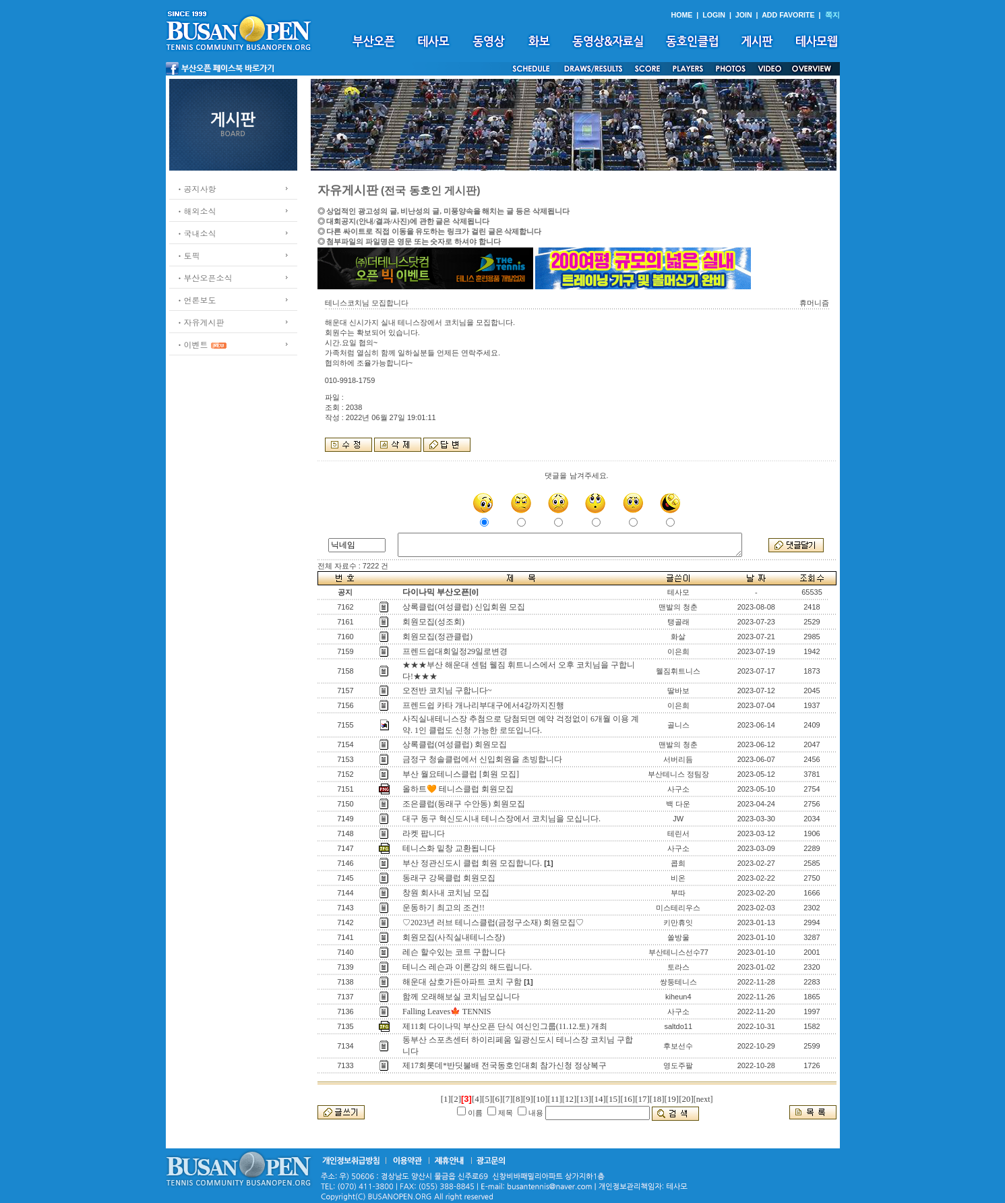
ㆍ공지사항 (196, 188)
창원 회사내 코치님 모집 (445, 893)
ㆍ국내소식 (196, 233)
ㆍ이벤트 (192, 344)
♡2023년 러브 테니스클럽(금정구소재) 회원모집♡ (493, 922)
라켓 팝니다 (423, 833)
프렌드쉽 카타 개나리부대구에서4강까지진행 (483, 705)
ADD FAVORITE (788, 15)
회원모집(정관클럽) (437, 636)
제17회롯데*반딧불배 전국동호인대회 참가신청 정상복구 (504, 1065)
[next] (703, 1099)
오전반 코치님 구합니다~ (447, 690)
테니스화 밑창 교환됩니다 (448, 848)
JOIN (743, 15)
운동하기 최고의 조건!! (443, 907)
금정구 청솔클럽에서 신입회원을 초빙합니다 (482, 759)
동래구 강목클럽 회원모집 (448, 878)
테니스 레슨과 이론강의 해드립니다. (467, 967)
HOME (681, 15)
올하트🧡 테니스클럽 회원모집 (458, 789)
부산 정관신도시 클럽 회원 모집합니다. (472, 863)
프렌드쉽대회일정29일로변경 (455, 651)
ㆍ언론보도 (196, 299)
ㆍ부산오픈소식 (204, 277)
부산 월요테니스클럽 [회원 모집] (460, 774)
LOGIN (713, 15)
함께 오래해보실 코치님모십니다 (461, 996)
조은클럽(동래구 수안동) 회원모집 (463, 804)
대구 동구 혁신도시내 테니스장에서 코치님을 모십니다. (501, 818)
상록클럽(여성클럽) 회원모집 (454, 744)
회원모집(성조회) (433, 621)
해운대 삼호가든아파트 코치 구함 (462, 982)
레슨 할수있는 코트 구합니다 (454, 952)
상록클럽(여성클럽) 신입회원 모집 (463, 607)
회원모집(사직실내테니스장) (453, 937)
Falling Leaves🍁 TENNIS (446, 1011)
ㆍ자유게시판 (200, 322)
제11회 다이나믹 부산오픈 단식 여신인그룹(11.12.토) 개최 (504, 1026)
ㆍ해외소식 (196, 210)
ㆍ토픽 (188, 255)
